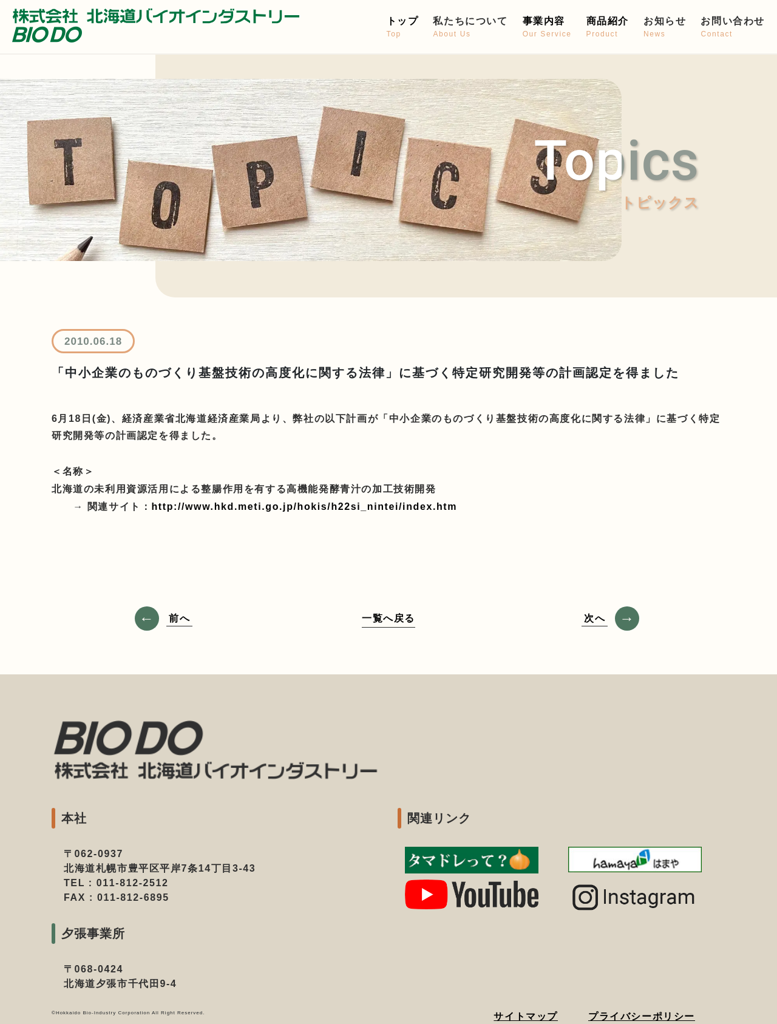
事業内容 (547, 27)
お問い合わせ (733, 27)
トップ (403, 27)
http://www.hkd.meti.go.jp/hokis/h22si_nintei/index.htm (304, 506)
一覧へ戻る (388, 618)
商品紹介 (607, 27)
